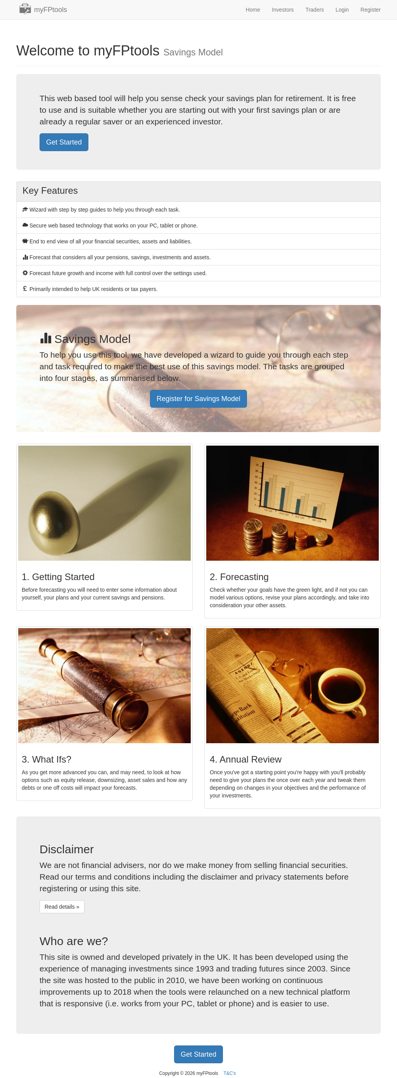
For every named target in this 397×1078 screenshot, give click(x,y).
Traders (315, 10)
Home (253, 10)
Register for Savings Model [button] (198, 399)
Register (371, 10)
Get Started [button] (64, 142)
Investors (283, 10)
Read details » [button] (62, 907)
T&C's (230, 1073)
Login (342, 10)
